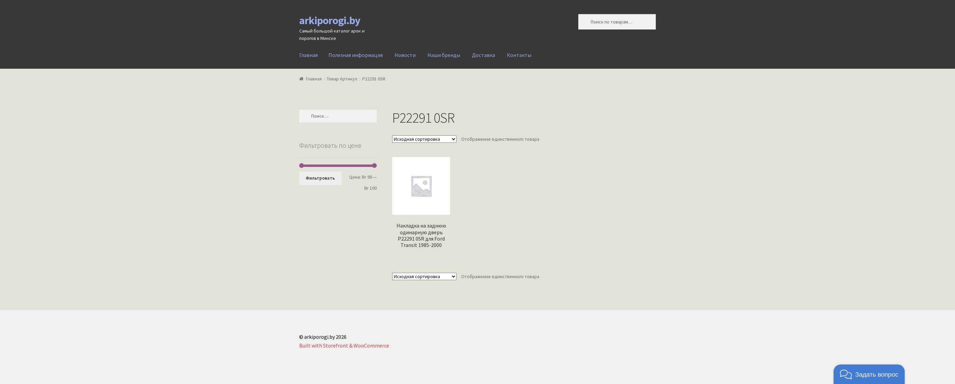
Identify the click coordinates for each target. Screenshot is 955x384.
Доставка (483, 55)
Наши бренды (443, 55)
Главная (308, 55)
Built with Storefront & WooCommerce (344, 345)
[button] (869, 374)
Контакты (519, 55)
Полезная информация (355, 55)
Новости (405, 55)
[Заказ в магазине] (424, 139)
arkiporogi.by (329, 20)
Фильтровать (320, 178)
